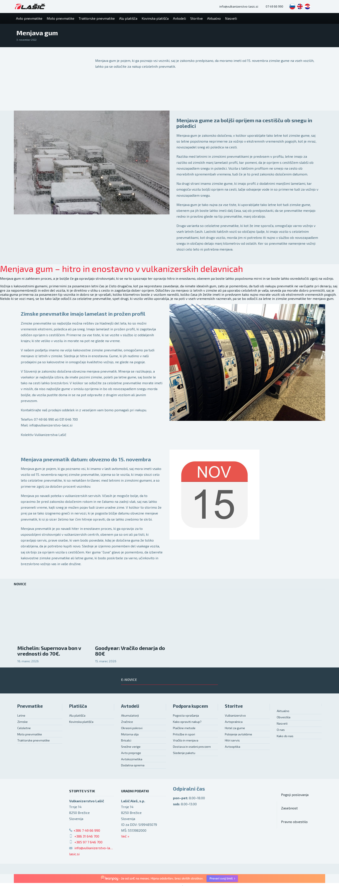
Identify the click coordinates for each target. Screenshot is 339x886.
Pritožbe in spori (184, 734)
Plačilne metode (184, 728)
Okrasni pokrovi (131, 728)
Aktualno (283, 711)
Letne (21, 715)
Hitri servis (232, 740)
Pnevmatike (30, 706)
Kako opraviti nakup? (187, 722)
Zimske (22, 722)
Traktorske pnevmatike (33, 740)
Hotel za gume (235, 728)
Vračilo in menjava (185, 740)
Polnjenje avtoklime (238, 734)
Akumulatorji (130, 715)
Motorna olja (130, 734)
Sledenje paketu (184, 753)
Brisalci (126, 740)
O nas (281, 730)
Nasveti (282, 723)
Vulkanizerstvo (235, 715)
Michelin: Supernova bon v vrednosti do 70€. (49, 651)
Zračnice (127, 722)
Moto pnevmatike (29, 734)
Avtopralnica (234, 722)
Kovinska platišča (81, 722)
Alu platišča (77, 715)
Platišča (78, 706)
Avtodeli (130, 706)
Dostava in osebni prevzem (192, 746)
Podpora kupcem (190, 706)
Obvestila (283, 717)
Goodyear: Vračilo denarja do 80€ (130, 651)
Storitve (234, 706)
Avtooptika (232, 746)
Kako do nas (285, 736)
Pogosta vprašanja (186, 715)
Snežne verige (131, 746)
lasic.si (74, 854)
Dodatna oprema (132, 765)
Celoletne (24, 728)
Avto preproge (131, 753)
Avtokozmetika (131, 759)
